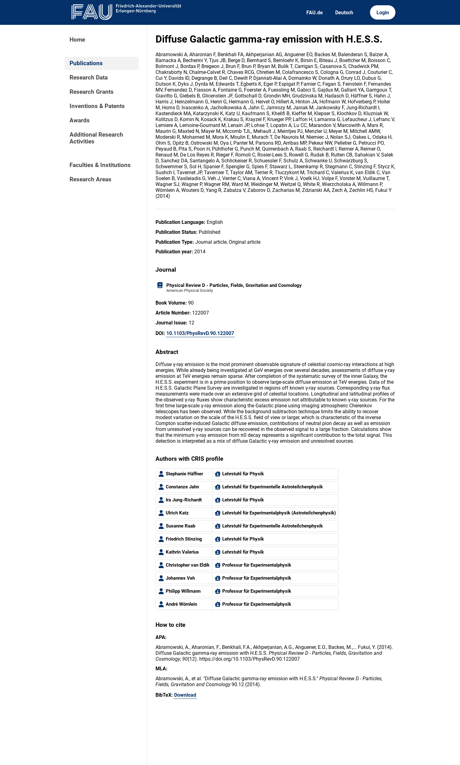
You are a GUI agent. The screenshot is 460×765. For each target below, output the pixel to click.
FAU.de (314, 13)
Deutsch (344, 13)
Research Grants (92, 91)
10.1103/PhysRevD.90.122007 (200, 333)
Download (185, 695)
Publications (86, 63)
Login (383, 13)
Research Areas (90, 179)
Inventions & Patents (97, 106)
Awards (80, 120)
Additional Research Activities (96, 138)
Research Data (89, 77)
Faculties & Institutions (100, 165)
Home (77, 39)
